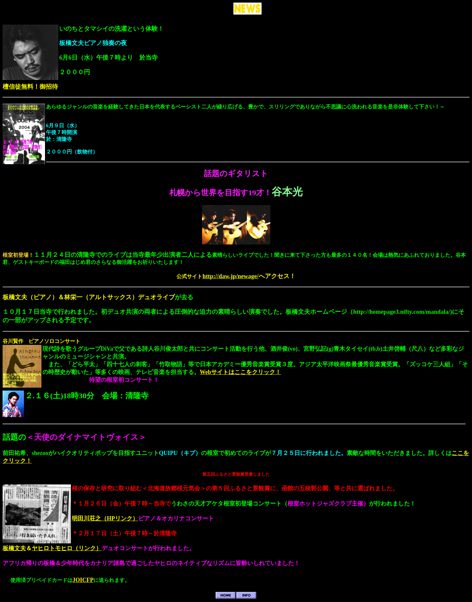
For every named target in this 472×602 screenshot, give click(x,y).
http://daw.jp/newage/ (230, 276)
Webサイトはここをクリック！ (240, 372)
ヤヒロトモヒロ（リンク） (67, 548)
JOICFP (83, 580)
